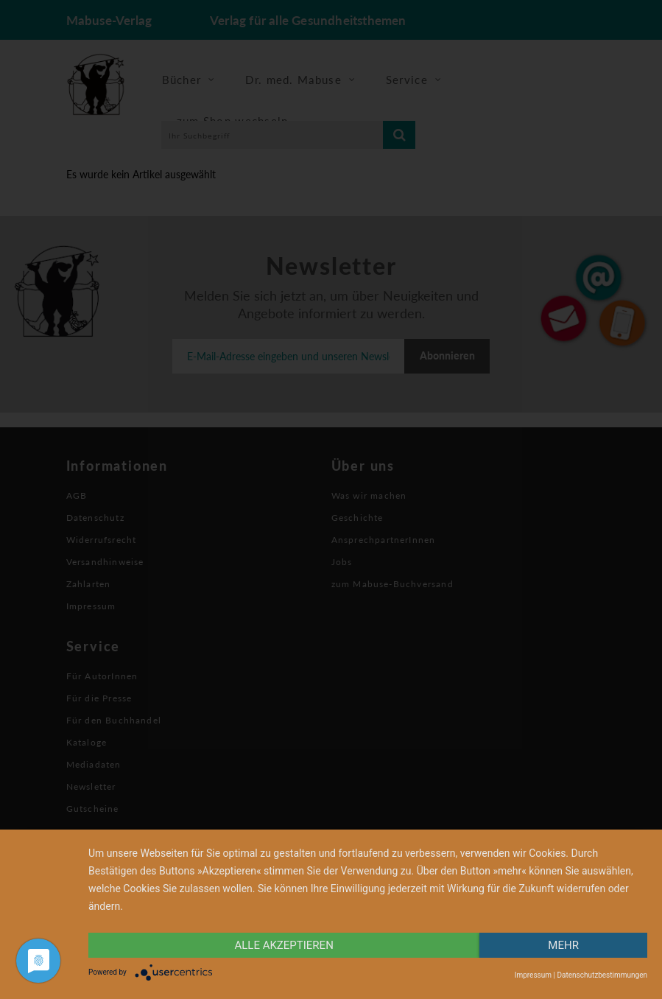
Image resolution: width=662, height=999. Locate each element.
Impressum (533, 975)
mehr (563, 945)
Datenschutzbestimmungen (602, 975)
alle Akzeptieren (283, 945)
